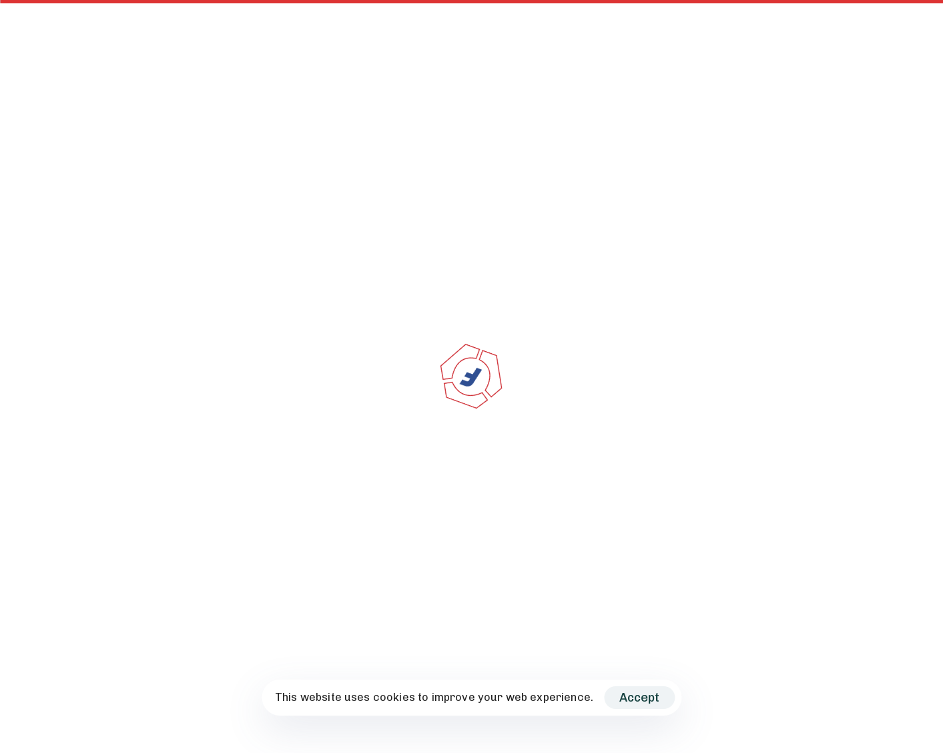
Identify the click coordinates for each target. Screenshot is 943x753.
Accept (639, 697)
